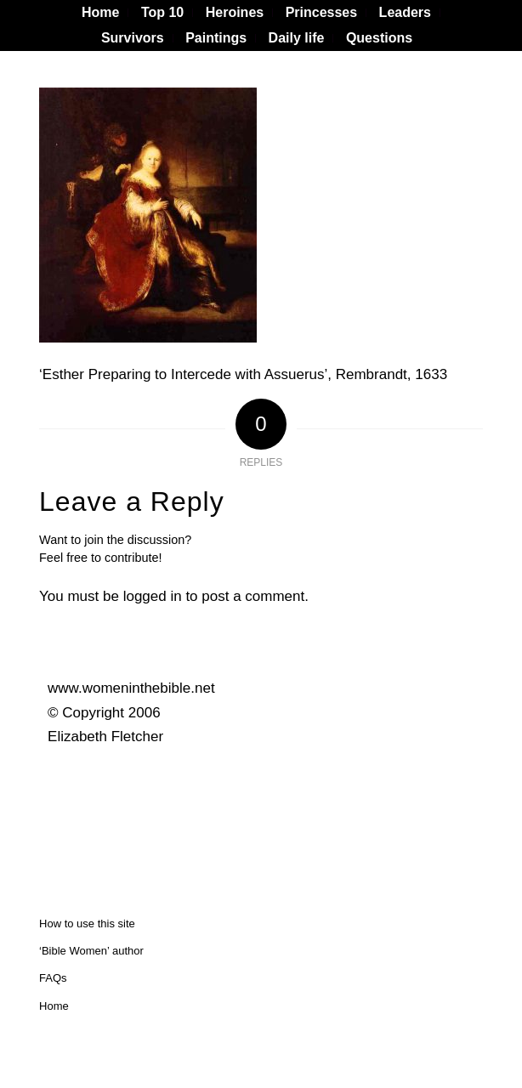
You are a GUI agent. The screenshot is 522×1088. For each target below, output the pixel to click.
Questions (379, 38)
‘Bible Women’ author (91, 950)
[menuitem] (100, 12)
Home (54, 1006)
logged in (152, 596)
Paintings (216, 38)
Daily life (297, 38)
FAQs (53, 978)
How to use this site (87, 923)
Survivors (132, 38)
